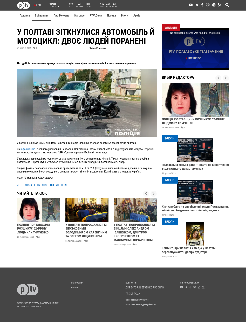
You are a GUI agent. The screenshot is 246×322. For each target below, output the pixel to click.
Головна (25, 15)
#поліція (61, 185)
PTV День (96, 15)
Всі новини (41, 15)
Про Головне (61, 15)
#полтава (48, 185)
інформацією (27, 149)
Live (37, 5)
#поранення (32, 185)
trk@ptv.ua (133, 293)
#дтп (20, 185)
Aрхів (136, 15)
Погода (111, 15)
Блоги (124, 15)
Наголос (79, 15)
